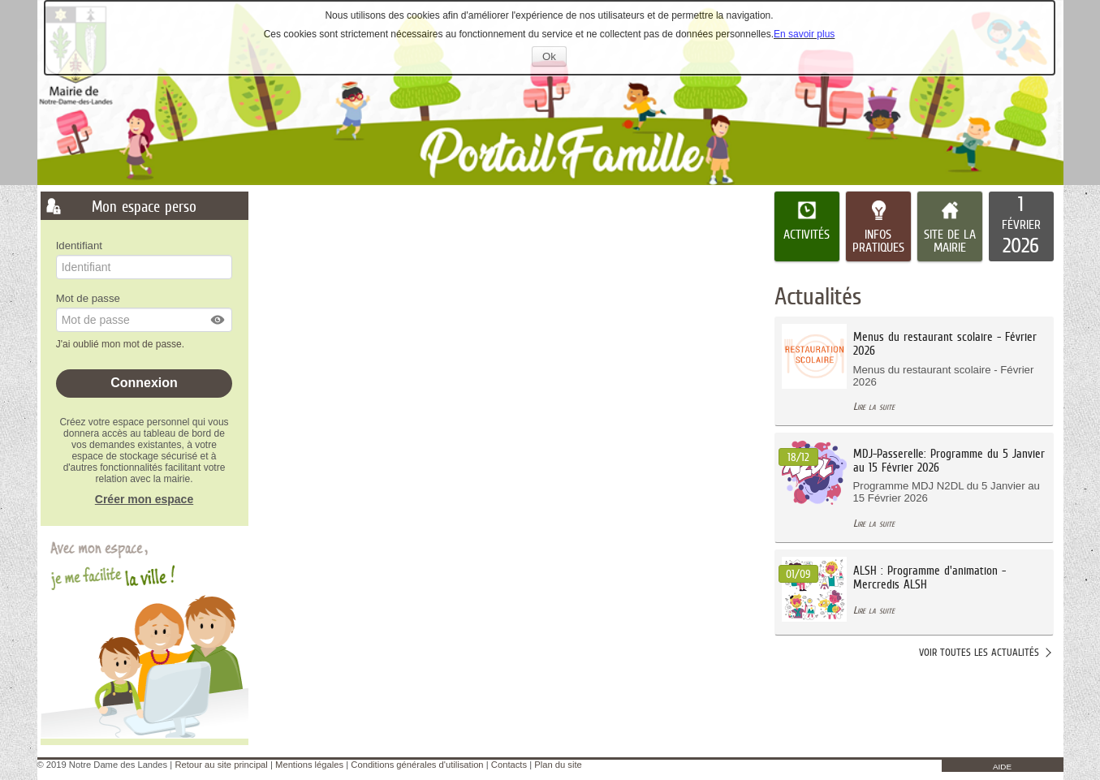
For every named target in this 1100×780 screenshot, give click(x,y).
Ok (554, 58)
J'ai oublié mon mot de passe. (122, 344)
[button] (218, 319)
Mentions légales (309, 764)
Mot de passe (88, 298)
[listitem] (1021, 226)
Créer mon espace (144, 499)
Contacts (509, 764)
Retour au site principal (221, 764)
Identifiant (79, 245)
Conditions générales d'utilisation (417, 764)
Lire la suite (874, 406)
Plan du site (557, 764)
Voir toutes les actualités (979, 652)
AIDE (1002, 766)
